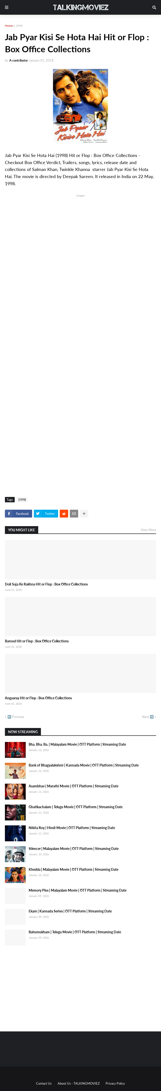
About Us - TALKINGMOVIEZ (79, 1083)
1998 (19, 25)
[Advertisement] (80, 232)
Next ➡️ (148, 717)
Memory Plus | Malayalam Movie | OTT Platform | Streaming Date (77, 890)
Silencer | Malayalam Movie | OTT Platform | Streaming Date (74, 848)
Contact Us (44, 1083)
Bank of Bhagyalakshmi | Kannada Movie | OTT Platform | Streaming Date (84, 765)
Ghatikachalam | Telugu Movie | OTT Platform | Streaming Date (76, 807)
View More (148, 530)
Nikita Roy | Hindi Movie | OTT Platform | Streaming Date (72, 828)
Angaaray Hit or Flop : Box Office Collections (38, 698)
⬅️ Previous (15, 717)
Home (9, 25)
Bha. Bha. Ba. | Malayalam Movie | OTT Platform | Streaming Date (77, 744)
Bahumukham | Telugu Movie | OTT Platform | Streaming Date (75, 932)
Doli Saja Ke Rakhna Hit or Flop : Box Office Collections (46, 584)
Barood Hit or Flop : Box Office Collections (37, 641)
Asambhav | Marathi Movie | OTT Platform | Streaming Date (73, 786)
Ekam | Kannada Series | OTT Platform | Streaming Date (70, 911)
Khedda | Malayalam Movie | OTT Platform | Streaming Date (73, 869)
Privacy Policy (115, 1083)
